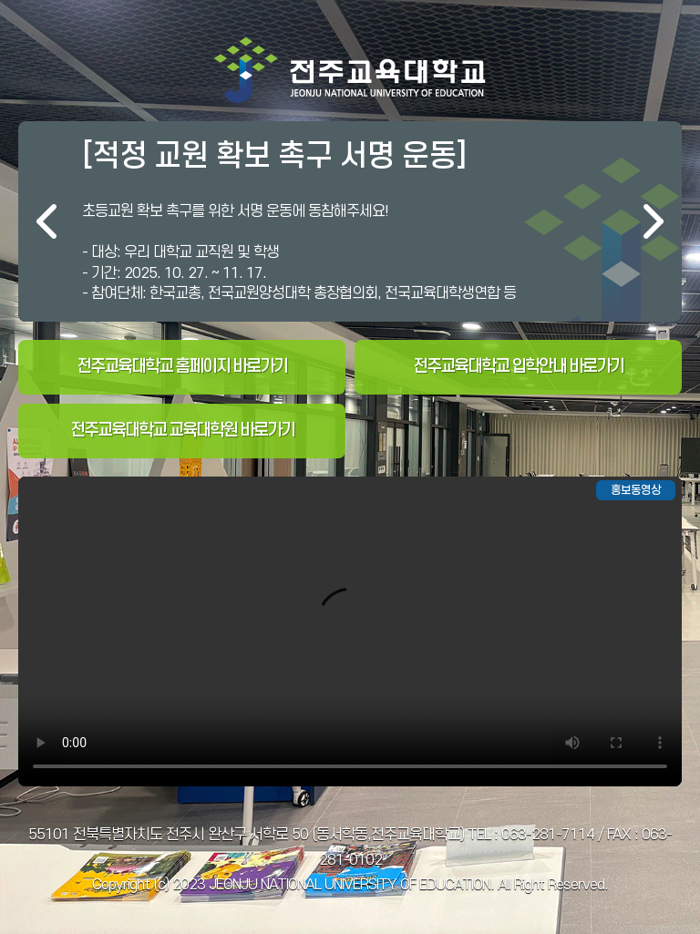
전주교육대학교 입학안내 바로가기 (518, 366)
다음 (653, 221)
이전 (46, 221)
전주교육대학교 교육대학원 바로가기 (182, 430)
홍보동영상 (636, 490)
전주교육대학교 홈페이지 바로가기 (182, 366)
